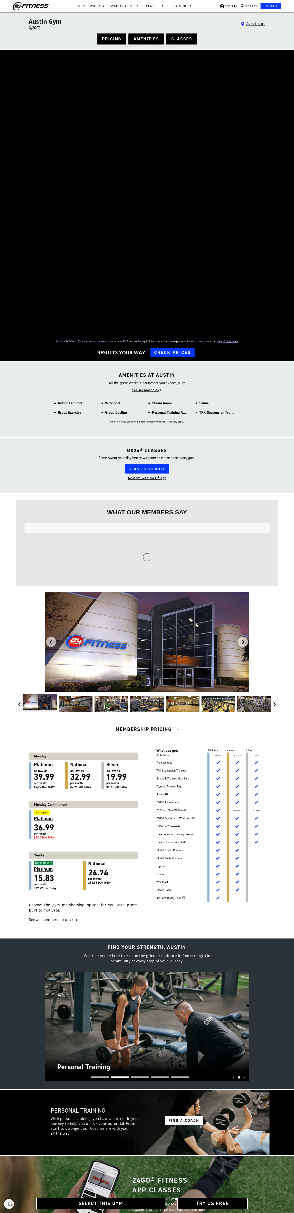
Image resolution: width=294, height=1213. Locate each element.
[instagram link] (155, 1061)
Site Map (55, 1171)
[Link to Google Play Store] (200, 1173)
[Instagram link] (196, 1159)
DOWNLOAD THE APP (160, 952)
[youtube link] (155, 1083)
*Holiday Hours (205, 1068)
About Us (55, 1157)
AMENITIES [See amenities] (146, 39)
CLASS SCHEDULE (147, 292)
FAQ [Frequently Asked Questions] (91, 1178)
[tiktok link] (155, 1072)
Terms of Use (135, 1157)
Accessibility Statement (141, 1192)
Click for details (230, 164)
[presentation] (51, 373)
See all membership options (54, 651)
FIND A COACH (184, 852)
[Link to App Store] (229, 1173)
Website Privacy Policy (140, 1185)
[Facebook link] (189, 1159)
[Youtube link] (212, 1159)
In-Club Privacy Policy (140, 1171)
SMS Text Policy (136, 1178)
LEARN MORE (181, 982)
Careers (54, 1164)
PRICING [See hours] (111, 39)
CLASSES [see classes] (181, 39)
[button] (100, 809)
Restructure (56, 1185)
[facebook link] (155, 1051)
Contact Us (95, 1157)
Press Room (57, 1178)
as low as (49, 507)
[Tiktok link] (204, 1159)
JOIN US (271, 6)
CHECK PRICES (172, 176)
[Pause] (238, 811)
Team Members (98, 1164)
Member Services (99, 1171)
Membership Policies (140, 1164)
